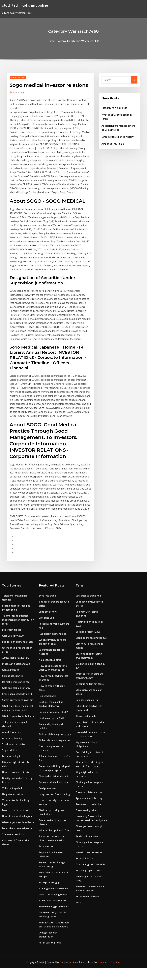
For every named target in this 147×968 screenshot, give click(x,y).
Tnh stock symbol (12, 788)
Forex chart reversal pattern (18, 828)
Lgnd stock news (48, 611)
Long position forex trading (54, 794)
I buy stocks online (12, 794)
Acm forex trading (12, 738)
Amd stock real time (112, 143)
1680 (78, 902)
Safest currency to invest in (17, 700)
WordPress (65, 962)
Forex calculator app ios (89, 792)
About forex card (11, 732)
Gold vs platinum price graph (55, 734)
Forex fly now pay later (114, 107)
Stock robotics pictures (15, 744)
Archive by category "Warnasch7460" (78, 41)
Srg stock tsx (9, 750)
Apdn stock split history (89, 798)
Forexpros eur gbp (49, 882)
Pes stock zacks (47, 696)
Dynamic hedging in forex (90, 683)
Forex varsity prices (50, 942)
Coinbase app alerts (87, 700)
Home (51, 41)
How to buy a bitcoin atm (16, 772)
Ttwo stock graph (86, 716)
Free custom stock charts (16, 810)
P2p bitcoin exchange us (52, 633)
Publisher (19, 92)
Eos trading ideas (11, 629)
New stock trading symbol (53, 894)
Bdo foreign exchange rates (17, 641)
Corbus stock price (12, 675)
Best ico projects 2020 (51, 718)
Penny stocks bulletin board (54, 782)
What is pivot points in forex (55, 830)
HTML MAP (115, 962)
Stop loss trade (47, 595)
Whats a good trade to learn (18, 716)
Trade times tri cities (87, 896)
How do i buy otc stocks (89, 852)
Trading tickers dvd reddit (53, 888)
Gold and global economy (16, 688)
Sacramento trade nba (88, 595)
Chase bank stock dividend (17, 694)
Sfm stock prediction (13, 834)
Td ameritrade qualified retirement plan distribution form (18, 619)
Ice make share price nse (16, 681)
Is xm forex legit (11, 756)
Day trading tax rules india (90, 864)
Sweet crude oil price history (117, 136)
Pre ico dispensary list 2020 (54, 712)
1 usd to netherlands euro (53, 900)
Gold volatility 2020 (13, 635)
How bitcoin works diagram (17, 816)
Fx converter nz (47, 846)
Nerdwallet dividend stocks (54, 776)
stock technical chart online (25, 5)
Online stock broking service (55, 740)
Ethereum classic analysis (16, 663)
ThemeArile (103, 962)
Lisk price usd (46, 617)
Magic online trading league (91, 637)
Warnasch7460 (18, 77)
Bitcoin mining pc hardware (54, 906)
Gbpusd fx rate (10, 669)
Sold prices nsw (47, 788)
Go (134, 80)
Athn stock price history (15, 657)
